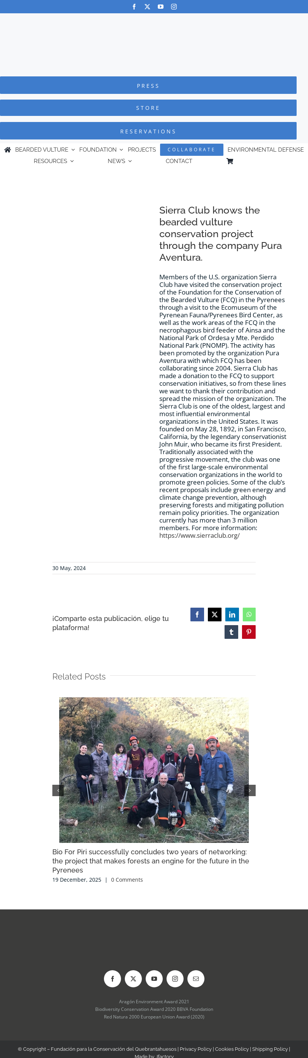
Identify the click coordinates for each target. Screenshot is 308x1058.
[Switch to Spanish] (270, 161)
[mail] (195, 978)
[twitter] (147, 7)
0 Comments (127, 879)
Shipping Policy (270, 1049)
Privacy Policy (196, 1049)
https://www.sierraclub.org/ (199, 535)
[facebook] (134, 7)
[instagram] (174, 7)
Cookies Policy (232, 1049)
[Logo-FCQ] (154, 20)
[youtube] (160, 7)
